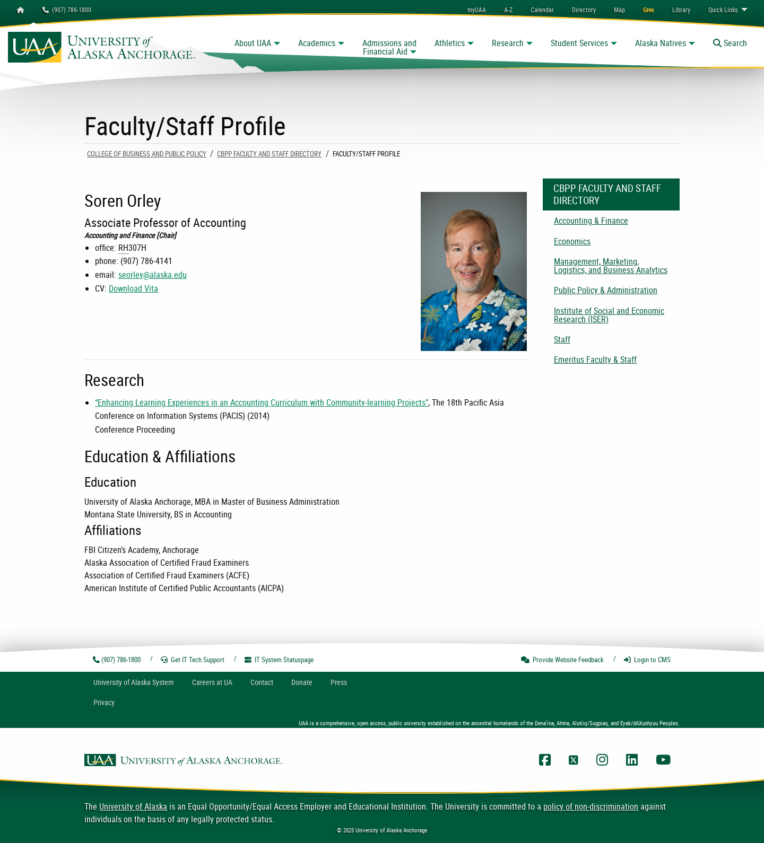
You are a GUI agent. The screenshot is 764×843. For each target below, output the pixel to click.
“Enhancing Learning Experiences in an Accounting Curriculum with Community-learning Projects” (261, 402)
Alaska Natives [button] (660, 43)
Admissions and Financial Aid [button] (389, 47)
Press (339, 682)
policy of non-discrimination (590, 806)
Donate (301, 682)
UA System (133, 682)
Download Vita (133, 288)
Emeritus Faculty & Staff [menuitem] (595, 359)
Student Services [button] (579, 43)
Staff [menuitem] (562, 339)
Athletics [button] (450, 43)
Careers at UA (212, 682)
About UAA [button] (253, 43)
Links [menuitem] (722, 9)
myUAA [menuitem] (476, 9)
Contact (261, 682)
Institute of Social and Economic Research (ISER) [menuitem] (609, 315)
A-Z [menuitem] (508, 9)
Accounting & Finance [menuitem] (591, 220)
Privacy (104, 702)
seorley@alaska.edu (152, 274)
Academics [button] (316, 43)
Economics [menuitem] (572, 241)
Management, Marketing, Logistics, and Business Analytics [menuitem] (610, 266)
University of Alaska (133, 806)
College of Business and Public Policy (146, 154)
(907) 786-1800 (66, 9)
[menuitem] (542, 9)
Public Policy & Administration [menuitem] (605, 290)
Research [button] (508, 43)
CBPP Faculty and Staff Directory (269, 154)
